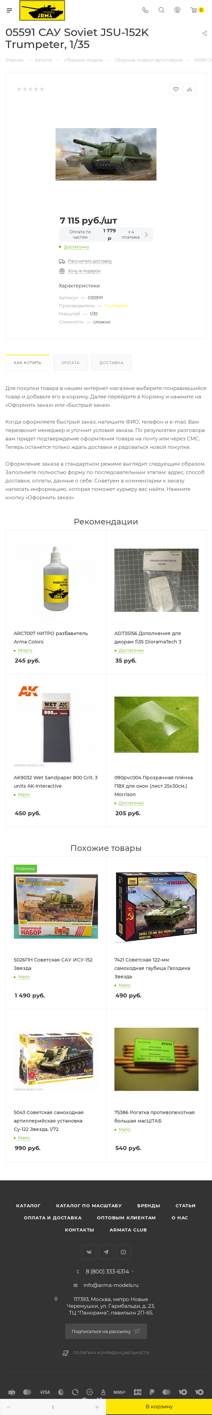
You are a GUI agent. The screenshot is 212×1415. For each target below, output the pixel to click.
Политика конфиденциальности (111, 1353)
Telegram (106, 1252)
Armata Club (128, 1229)
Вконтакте (89, 1252)
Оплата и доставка (53, 1217)
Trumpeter (116, 305)
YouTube (123, 1252)
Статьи (186, 1205)
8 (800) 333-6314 (107, 1271)
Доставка (111, 362)
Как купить (27, 362)
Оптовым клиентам (126, 1217)
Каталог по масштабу (89, 1205)
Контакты (79, 1229)
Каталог (28, 1205)
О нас (180, 1217)
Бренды (148, 1205)
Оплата (71, 362)
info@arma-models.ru (111, 1285)
